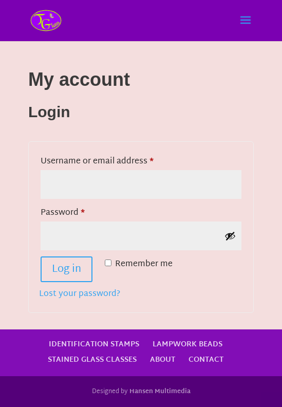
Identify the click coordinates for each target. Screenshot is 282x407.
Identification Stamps (94, 344)
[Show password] (230, 236)
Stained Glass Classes (92, 360)
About (162, 360)
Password (80, 212)
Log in (66, 269)
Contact (206, 360)
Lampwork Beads (187, 344)
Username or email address (115, 161)
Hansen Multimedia (160, 391)
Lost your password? (79, 294)
